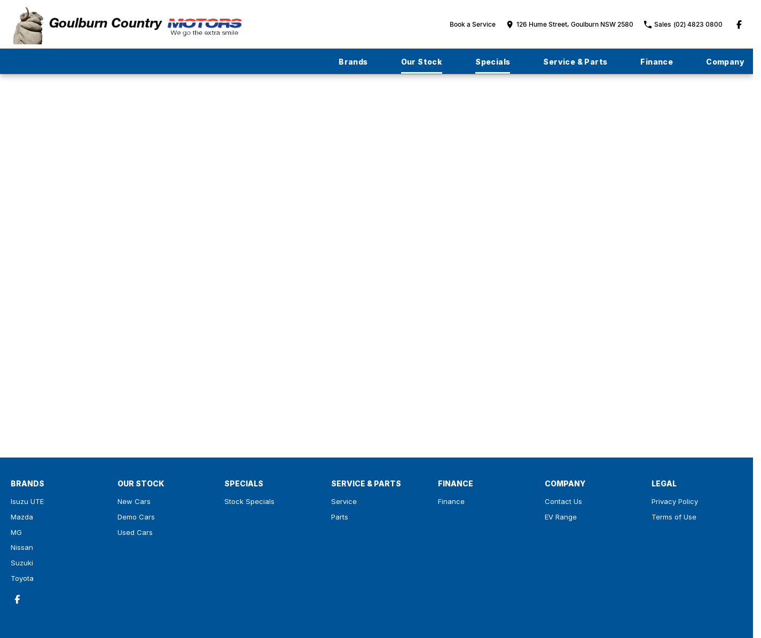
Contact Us (563, 501)
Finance (656, 61)
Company (725, 61)
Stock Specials (249, 501)
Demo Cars (136, 517)
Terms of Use (674, 517)
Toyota (22, 578)
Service (344, 501)
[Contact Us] (569, 24)
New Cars (134, 501)
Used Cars (135, 532)
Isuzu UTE (27, 501)
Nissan (22, 547)
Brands (353, 61)
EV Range (561, 517)
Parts (339, 517)
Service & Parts (575, 61)
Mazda (22, 517)
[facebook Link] (739, 24)
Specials (492, 61)
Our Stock (422, 61)
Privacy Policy (675, 501)
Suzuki (22, 562)
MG (16, 532)
